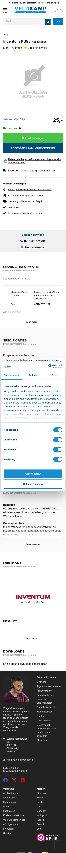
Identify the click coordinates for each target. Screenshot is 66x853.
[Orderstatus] (56, 10)
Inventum (16, 47)
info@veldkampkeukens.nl (20, 759)
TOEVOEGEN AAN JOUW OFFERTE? (33, 148)
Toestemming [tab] (12, 375)
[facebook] (5, 781)
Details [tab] (33, 375)
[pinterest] (23, 781)
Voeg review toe (37, 47)
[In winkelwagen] (33, 138)
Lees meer (33, 322)
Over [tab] (54, 375)
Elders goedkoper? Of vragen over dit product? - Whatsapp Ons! (34, 161)
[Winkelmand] (61, 10)
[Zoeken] (48, 22)
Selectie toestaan (33, 484)
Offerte (58, 21)
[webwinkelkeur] (50, 837)
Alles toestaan (33, 473)
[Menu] (5, 10)
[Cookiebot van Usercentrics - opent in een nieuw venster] (48, 366)
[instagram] (14, 781)
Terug (5, 34)
